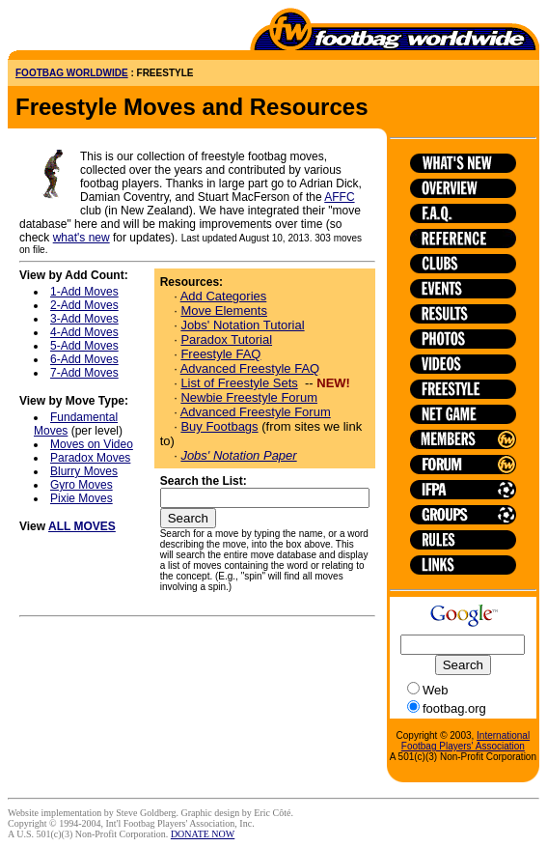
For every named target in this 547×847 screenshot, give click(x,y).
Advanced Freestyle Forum (255, 412)
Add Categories (223, 296)
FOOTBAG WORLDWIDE (71, 73)
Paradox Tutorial (226, 339)
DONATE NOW (202, 834)
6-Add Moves (84, 359)
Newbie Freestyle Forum (248, 397)
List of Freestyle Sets (238, 383)
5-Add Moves (84, 346)
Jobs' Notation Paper (238, 455)
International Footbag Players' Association (465, 740)
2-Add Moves (84, 305)
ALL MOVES (82, 526)
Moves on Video (91, 444)
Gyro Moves (81, 485)
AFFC (339, 197)
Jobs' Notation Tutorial (242, 325)
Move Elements (223, 310)
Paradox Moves (90, 458)
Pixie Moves (81, 498)
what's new (81, 237)
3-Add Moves (84, 318)
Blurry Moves (84, 471)
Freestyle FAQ (220, 354)
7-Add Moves (84, 373)
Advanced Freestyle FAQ (250, 368)
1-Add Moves (84, 291)
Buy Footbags (219, 426)
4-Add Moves (84, 332)
